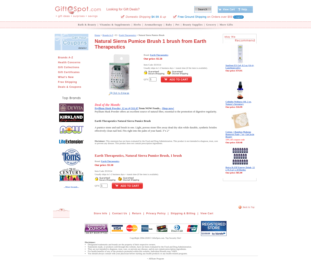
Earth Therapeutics (127, 35)
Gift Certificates (69, 72)
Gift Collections (68, 67)
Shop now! (168, 108)
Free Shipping (67, 82)
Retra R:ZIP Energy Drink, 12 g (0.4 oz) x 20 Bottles (240, 168)
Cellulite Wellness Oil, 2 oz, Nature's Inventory (238, 102)
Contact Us (119, 213)
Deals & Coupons (69, 87)
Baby (169, 24)
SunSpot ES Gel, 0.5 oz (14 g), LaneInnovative (239, 66)
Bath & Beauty (87, 24)
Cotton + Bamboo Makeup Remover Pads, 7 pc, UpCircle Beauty (239, 134)
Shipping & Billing (183, 213)
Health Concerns (69, 62)
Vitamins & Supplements (115, 24)
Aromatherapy (153, 24)
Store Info (100, 213)
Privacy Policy (156, 213)
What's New (66, 77)
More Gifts (226, 24)
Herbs (137, 24)
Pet (177, 24)
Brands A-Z (65, 57)
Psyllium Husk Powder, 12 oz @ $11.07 (117, 108)
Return (136, 213)
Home (97, 35)
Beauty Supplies (193, 24)
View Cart (206, 213)
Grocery (211, 24)
